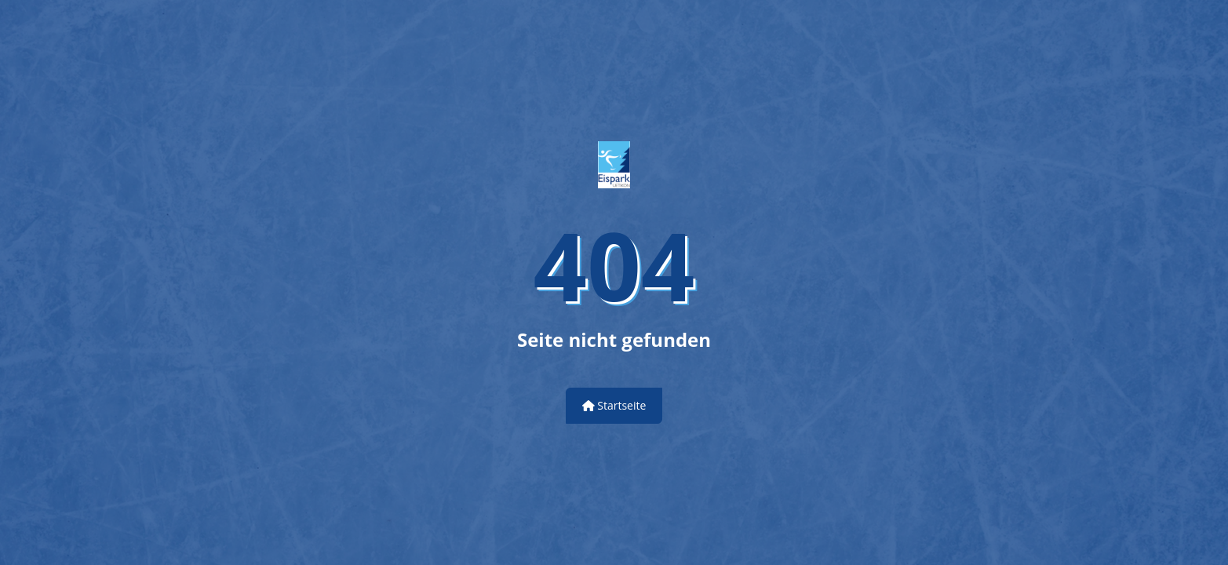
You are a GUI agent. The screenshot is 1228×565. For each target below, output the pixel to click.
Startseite (614, 405)
